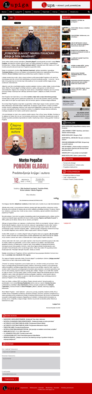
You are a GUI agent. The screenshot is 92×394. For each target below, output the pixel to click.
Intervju (55, 12)
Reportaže (46, 12)
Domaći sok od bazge (69, 163)
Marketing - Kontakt (52, 388)
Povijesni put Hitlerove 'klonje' (71, 175)
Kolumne (37, 12)
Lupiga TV (18, 12)
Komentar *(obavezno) (31, 362)
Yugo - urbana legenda (69, 177)
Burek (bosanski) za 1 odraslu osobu (73, 165)
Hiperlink (28, 12)
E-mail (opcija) (31, 373)
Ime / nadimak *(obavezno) (31, 350)
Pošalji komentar (10, 379)
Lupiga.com (67, 223)
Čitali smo (63, 12)
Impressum (24, 388)
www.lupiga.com (50, 389)
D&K (10, 12)
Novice (4, 12)
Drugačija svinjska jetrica (70, 167)
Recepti (68, 159)
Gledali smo (74, 12)
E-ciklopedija (71, 171)
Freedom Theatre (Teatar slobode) (73, 179)
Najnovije (66, 17)
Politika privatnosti (67, 388)
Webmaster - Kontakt (37, 388)
